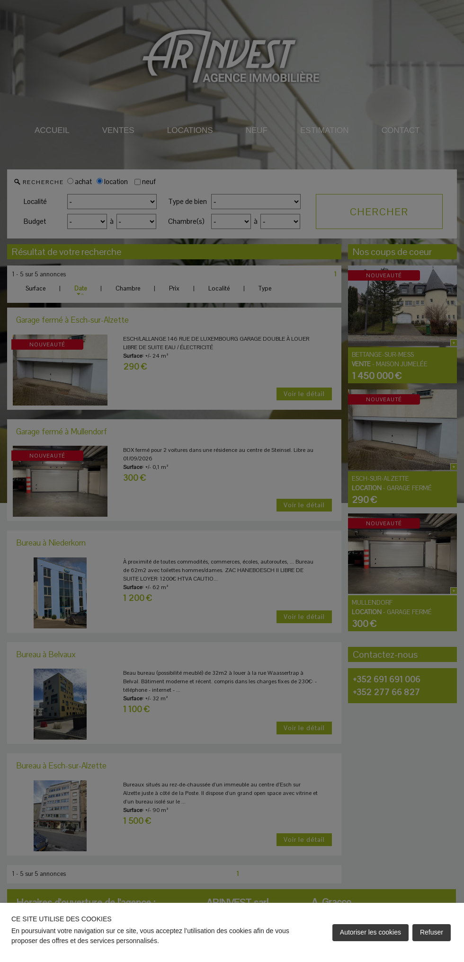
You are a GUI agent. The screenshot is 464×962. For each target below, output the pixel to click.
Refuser (431, 932)
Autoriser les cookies (370, 932)
